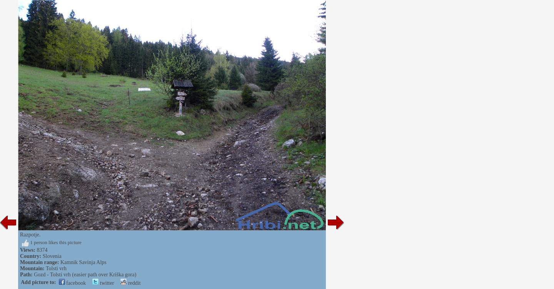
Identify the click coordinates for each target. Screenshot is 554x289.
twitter (103, 283)
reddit (130, 283)
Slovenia (52, 256)
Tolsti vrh (56, 268)
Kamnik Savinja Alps (83, 262)
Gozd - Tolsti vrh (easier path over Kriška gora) (85, 274)
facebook (72, 283)
